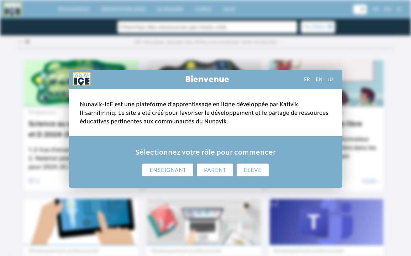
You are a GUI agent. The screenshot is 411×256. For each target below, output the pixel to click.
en (319, 79)
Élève (253, 170)
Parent (215, 170)
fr (307, 79)
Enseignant (167, 170)
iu (330, 79)
